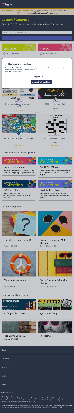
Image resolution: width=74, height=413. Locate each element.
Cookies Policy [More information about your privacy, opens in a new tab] (16, 71)
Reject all (38, 77)
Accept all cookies (41, 82)
